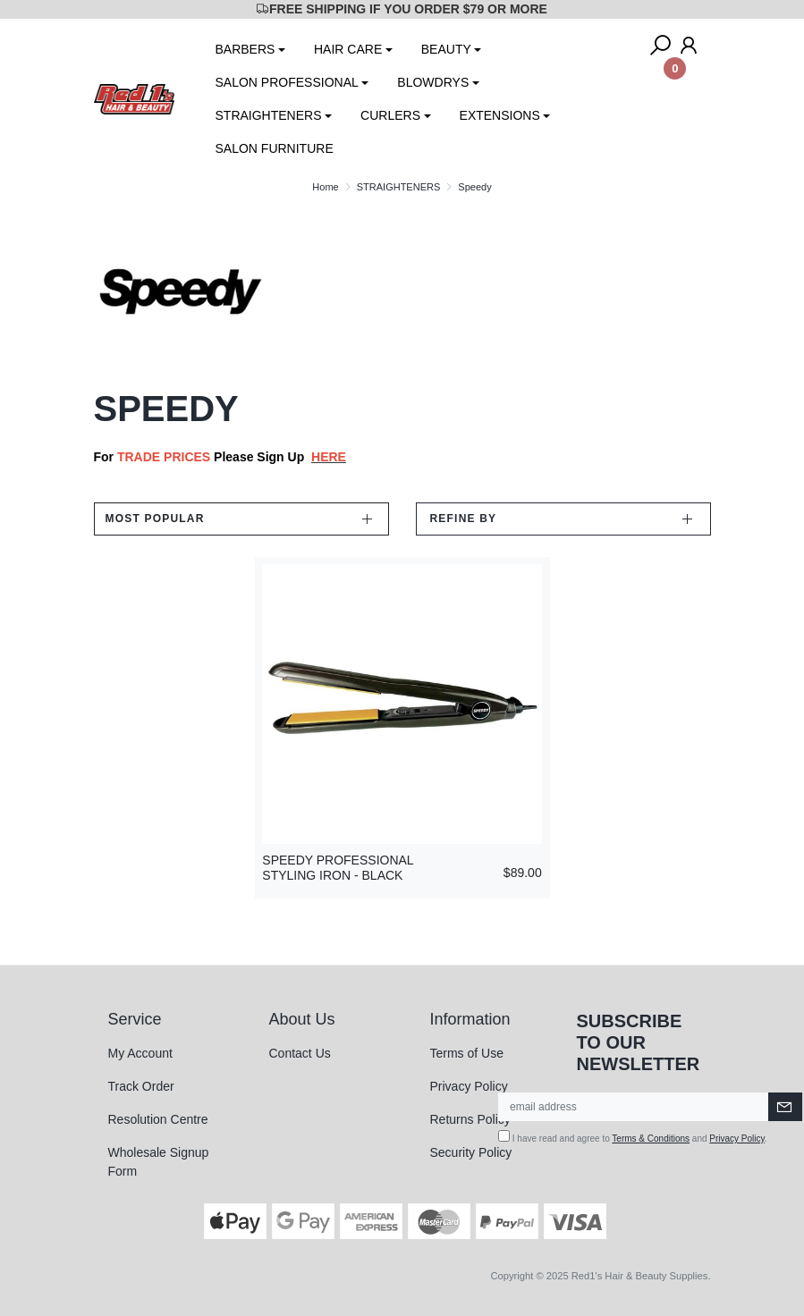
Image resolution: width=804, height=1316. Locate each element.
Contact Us (300, 1053)
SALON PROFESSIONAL (287, 82)
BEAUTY (446, 49)
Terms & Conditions (651, 1138)
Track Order (141, 1086)
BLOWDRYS (433, 82)
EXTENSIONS (500, 115)
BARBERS (245, 49)
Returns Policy (470, 1119)
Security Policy (471, 1152)
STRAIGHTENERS (269, 115)
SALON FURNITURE (275, 148)
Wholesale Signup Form (158, 1161)
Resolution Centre (158, 1119)
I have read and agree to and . (632, 1136)
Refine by (463, 518)
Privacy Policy (469, 1086)
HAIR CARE (348, 49)
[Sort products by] (241, 519)
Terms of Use (467, 1053)
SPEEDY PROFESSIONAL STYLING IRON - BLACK (337, 867)
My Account (140, 1053)
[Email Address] (633, 1106)
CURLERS (390, 115)
